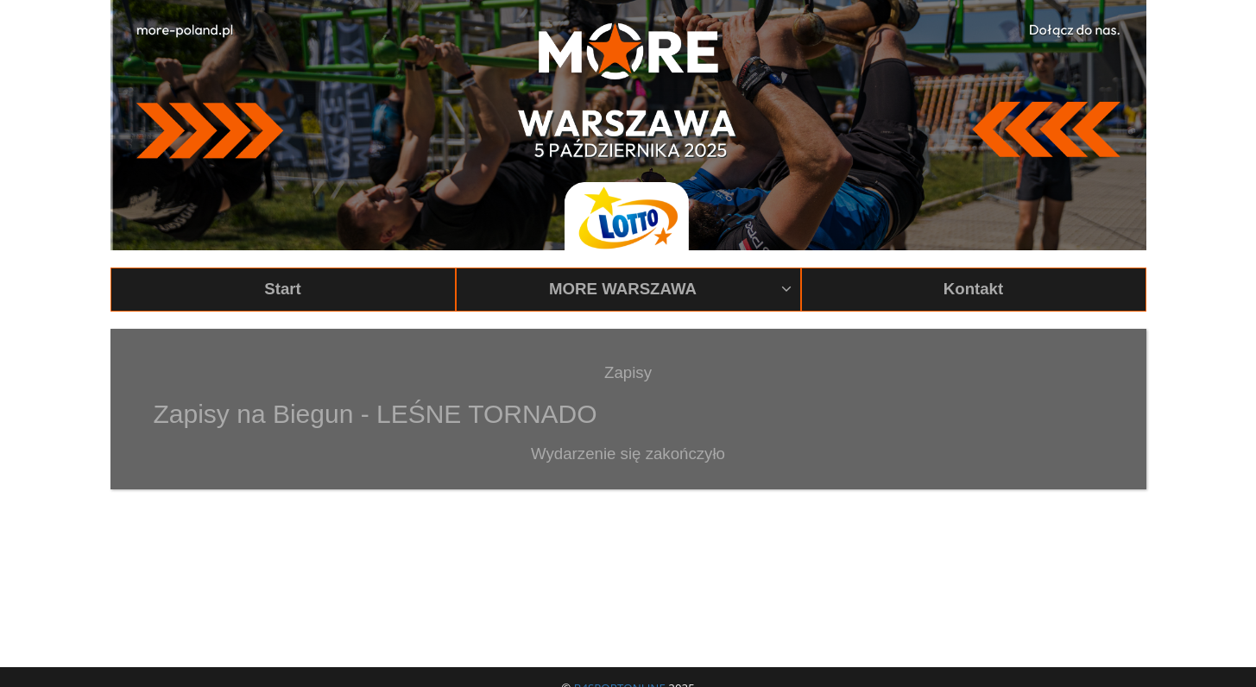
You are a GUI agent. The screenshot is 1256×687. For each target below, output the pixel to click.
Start (282, 289)
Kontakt (973, 289)
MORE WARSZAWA (670, 289)
